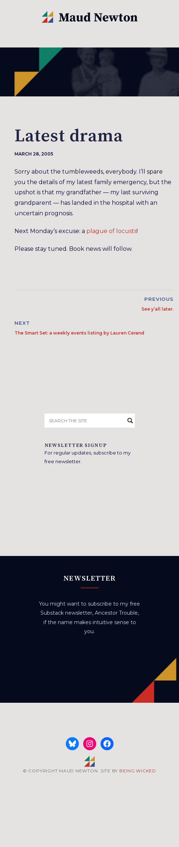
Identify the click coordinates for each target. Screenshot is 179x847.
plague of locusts (111, 231)
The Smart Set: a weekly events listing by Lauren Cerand (79, 333)
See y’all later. (157, 309)
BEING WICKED (137, 770)
